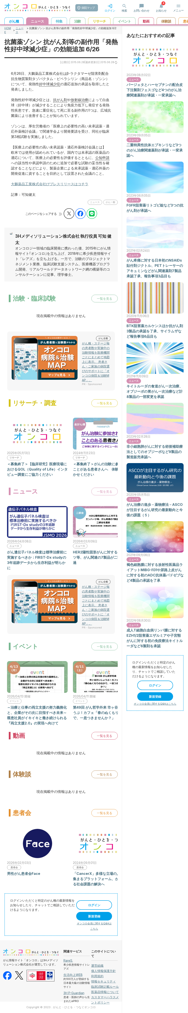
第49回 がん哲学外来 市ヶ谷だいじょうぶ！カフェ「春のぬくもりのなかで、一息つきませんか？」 (102, 712)
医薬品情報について (105, 992)
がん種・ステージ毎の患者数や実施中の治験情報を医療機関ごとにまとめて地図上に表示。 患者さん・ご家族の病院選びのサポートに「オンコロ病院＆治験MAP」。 (96, 361)
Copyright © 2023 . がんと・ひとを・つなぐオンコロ (61, 1007)
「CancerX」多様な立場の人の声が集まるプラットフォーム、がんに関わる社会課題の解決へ (103, 878)
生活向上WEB (73, 975)
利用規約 (97, 976)
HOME (7, 30)
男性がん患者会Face (23, 873)
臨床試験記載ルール (105, 986)
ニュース (20, 30)
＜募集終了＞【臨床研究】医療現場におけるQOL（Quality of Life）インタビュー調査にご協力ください (37, 469)
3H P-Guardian (73, 993)
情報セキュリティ (103, 981)
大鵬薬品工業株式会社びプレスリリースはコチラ (49, 184)
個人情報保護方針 (103, 971)
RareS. (68, 960)
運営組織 (97, 965)
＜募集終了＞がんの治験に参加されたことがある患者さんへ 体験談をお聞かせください (103, 469)
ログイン (94, 905)
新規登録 (94, 916)
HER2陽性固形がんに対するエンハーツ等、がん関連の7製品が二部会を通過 (102, 557)
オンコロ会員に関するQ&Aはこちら (155, 703)
